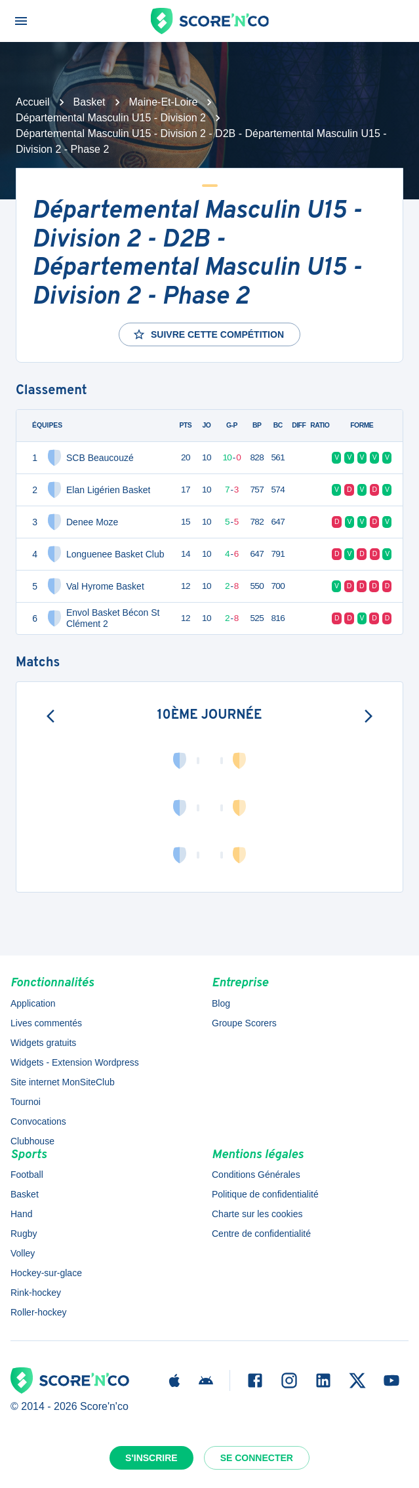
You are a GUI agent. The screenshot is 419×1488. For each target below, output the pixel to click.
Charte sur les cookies (257, 1214)
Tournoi (25, 1101)
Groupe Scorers (244, 1023)
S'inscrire (151, 1458)
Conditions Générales (256, 1174)
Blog (221, 1003)
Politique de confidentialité (265, 1194)
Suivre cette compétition (208, 334)
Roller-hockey (38, 1312)
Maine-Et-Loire (163, 102)
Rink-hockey (35, 1292)
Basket (89, 102)
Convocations (38, 1121)
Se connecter (256, 1458)
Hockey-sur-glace (46, 1273)
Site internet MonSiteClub (62, 1082)
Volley (22, 1253)
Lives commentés (46, 1023)
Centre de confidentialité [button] (261, 1233)
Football (26, 1174)
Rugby (23, 1233)
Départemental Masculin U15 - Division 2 (111, 117)
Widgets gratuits (43, 1042)
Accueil (33, 102)
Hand (21, 1214)
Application (33, 1003)
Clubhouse (32, 1141)
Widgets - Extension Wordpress (74, 1062)
